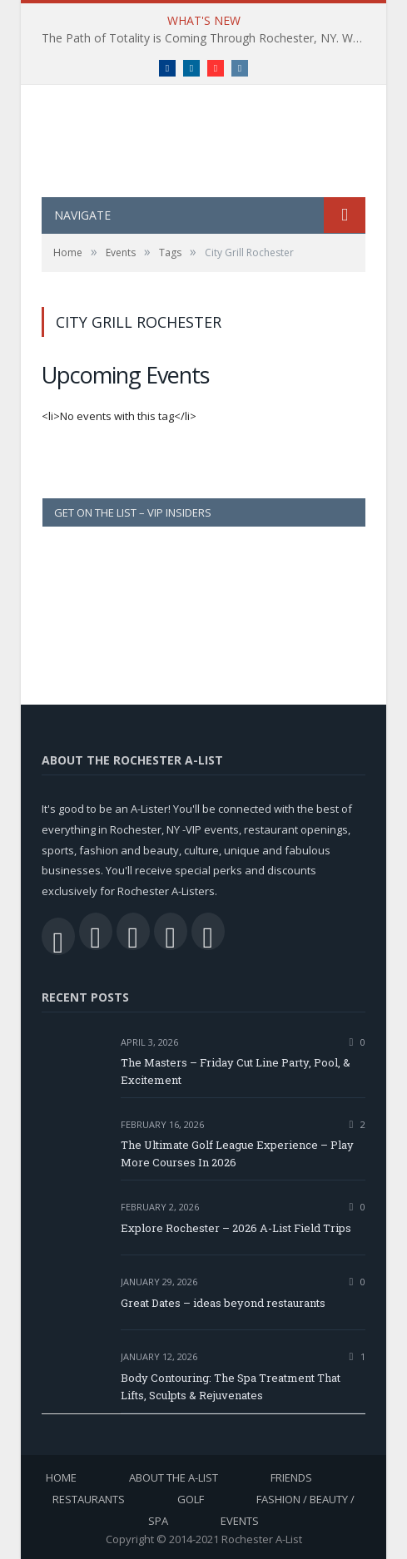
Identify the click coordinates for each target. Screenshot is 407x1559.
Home (61, 1477)
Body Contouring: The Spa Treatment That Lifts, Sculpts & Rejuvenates (230, 1386)
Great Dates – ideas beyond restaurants (223, 1302)
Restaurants (88, 1499)
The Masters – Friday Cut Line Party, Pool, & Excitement (235, 1071)
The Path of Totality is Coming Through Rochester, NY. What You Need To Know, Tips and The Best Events (208, 38)
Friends (291, 1477)
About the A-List (173, 1477)
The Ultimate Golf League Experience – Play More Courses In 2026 (237, 1153)
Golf (190, 1499)
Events (240, 1520)
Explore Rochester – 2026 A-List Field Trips (236, 1227)
